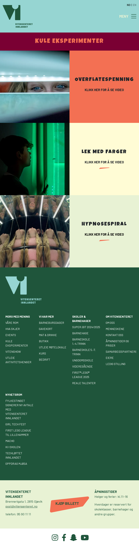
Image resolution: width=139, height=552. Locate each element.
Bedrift (44, 359)
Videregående (82, 366)
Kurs (42, 353)
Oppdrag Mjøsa (16, 463)
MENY (124, 16)
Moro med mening (17, 316)
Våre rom (11, 322)
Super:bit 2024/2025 (86, 327)
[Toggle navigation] (133, 16)
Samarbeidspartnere (121, 351)
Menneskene (115, 328)
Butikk (44, 341)
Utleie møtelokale (52, 347)
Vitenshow (13, 351)
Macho (9, 441)
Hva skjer (12, 328)
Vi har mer (46, 316)
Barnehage (80, 333)
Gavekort (45, 328)
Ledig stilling (115, 364)
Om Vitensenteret (119, 316)
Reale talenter (84, 383)
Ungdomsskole (82, 360)
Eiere (110, 357)
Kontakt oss (114, 335)
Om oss (110, 322)
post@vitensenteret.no (21, 506)
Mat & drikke (48, 335)
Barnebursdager (51, 322)
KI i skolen (12, 447)
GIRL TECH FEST (15, 424)
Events (10, 335)
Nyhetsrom (13, 394)
